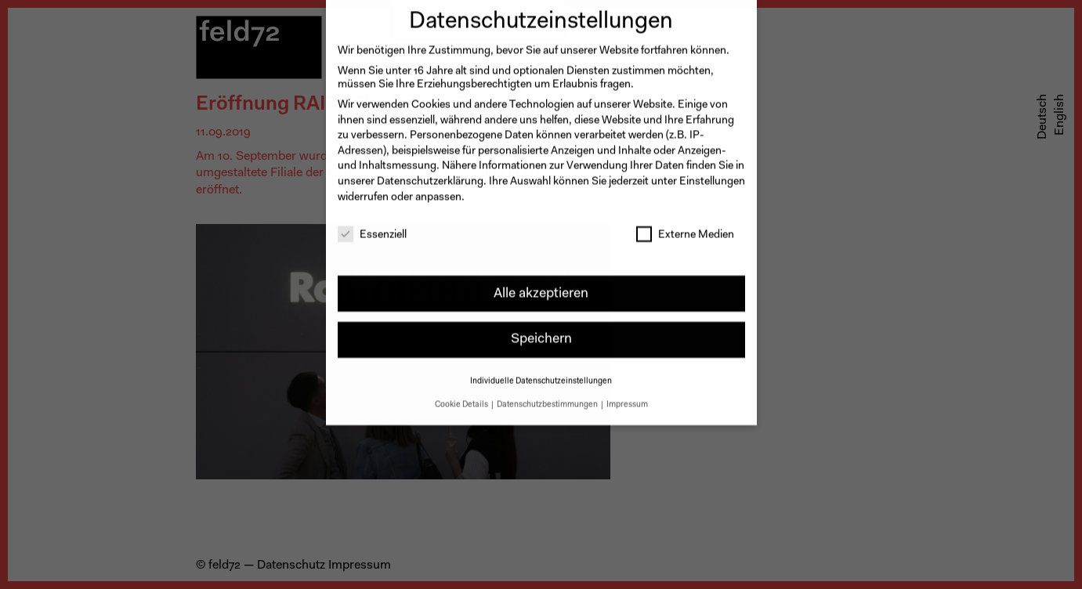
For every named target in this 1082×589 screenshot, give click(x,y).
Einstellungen (712, 174)
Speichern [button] (541, 331)
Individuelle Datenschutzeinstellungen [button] (541, 374)
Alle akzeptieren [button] (541, 285)
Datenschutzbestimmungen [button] (548, 397)
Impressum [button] (627, 397)
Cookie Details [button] (462, 397)
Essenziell (372, 228)
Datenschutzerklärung (430, 174)
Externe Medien (685, 228)
